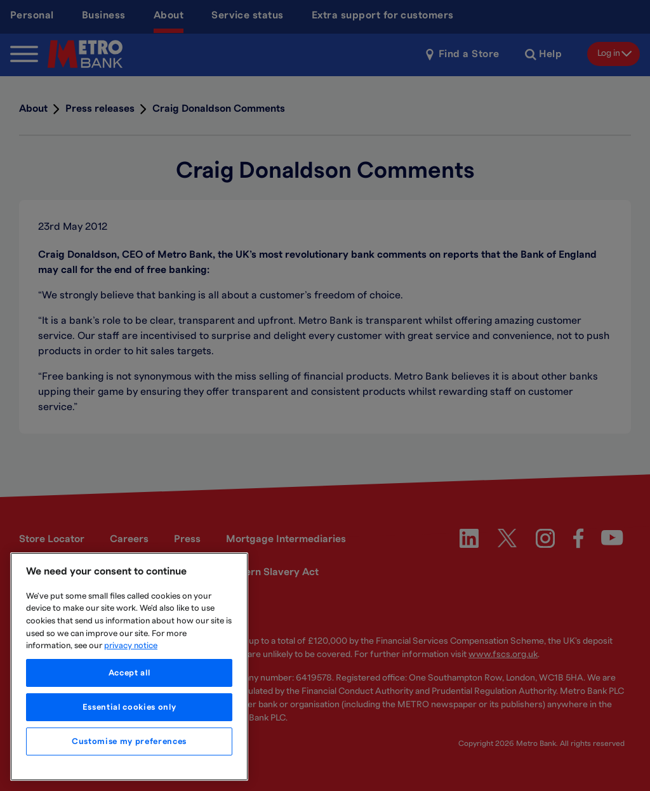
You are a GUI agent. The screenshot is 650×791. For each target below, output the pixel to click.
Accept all (129, 673)
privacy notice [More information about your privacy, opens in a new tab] (130, 645)
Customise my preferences (129, 741)
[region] (129, 666)
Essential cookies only (129, 707)
